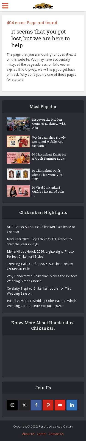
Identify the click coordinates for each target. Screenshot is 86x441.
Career (42, 434)
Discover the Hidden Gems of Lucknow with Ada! (49, 123)
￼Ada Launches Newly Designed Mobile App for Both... (49, 141)
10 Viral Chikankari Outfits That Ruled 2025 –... (48, 191)
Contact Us (56, 434)
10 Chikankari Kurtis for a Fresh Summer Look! (49, 156)
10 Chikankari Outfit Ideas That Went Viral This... (48, 175)
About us (28, 434)
